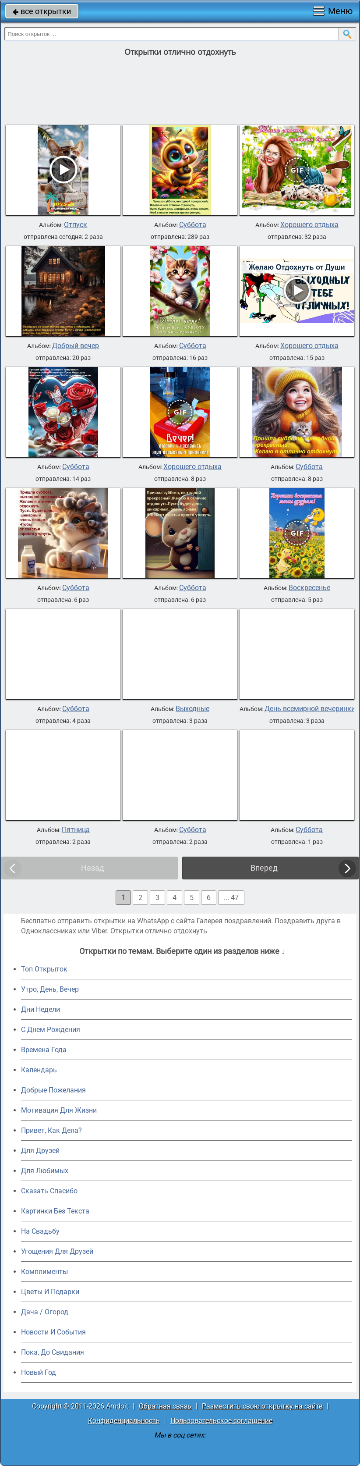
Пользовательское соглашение (221, 1420)
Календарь (39, 1070)
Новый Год (38, 1372)
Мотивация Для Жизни (59, 1110)
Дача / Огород (44, 1312)
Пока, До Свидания (52, 1352)
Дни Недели (40, 1009)
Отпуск (75, 225)
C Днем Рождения (50, 1029)
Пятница (76, 830)
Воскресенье (309, 588)
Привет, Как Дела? (51, 1130)
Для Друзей (40, 1150)
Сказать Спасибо (49, 1191)
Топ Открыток (44, 969)
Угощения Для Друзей (57, 1251)
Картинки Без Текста (55, 1211)
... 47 (231, 897)
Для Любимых (44, 1171)
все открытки (42, 11)
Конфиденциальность (124, 1420)
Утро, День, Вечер (50, 989)
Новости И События (53, 1332)
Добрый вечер (75, 346)
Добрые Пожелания (53, 1090)
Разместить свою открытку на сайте (262, 1406)
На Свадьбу (40, 1231)
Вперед (264, 867)
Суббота (192, 225)
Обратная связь (165, 1406)
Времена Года (44, 1050)
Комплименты (44, 1271)
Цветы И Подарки (50, 1292)
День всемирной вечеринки (310, 709)
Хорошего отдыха (309, 225)
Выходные (192, 709)
